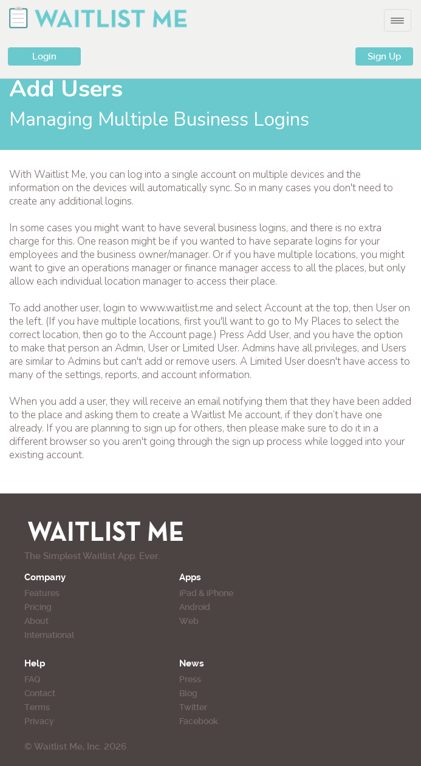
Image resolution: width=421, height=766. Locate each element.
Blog (188, 693)
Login (44, 56)
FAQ (32, 679)
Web (189, 621)
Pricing (38, 607)
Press (190, 679)
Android (194, 607)
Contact (39, 693)
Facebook (198, 721)
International (49, 635)
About (36, 621)
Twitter (193, 707)
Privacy (39, 721)
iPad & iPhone (206, 593)
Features (42, 593)
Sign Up (384, 56)
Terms (37, 707)
